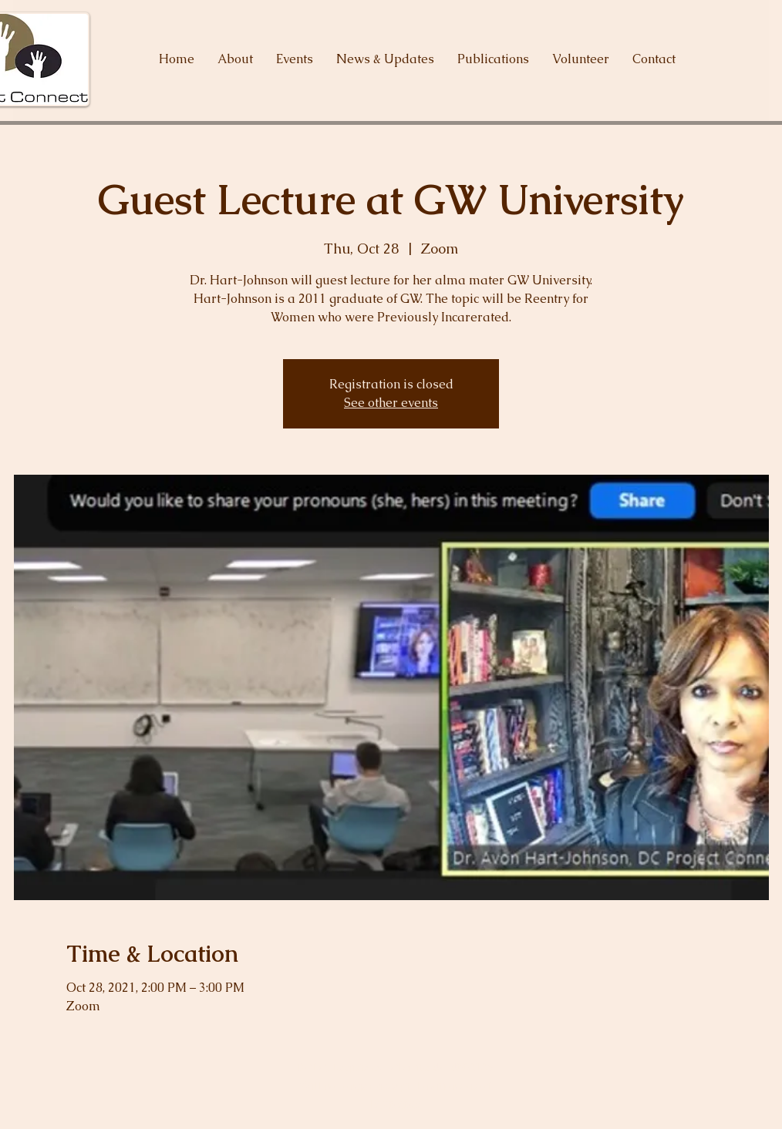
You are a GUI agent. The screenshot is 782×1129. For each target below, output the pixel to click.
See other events (391, 403)
